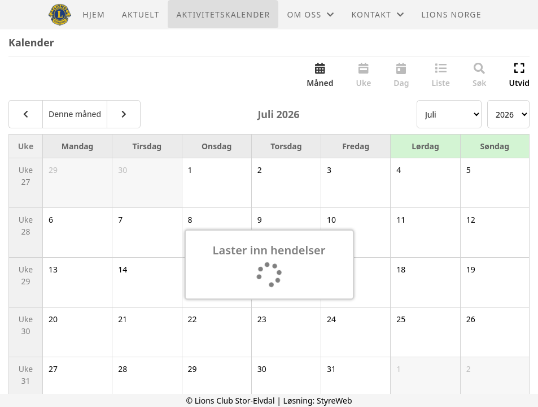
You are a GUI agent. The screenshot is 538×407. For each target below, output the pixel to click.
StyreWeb (334, 400)
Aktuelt (141, 14)
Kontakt (377, 14)
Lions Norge (451, 14)
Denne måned (75, 114)
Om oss (310, 14)
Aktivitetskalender (223, 14)
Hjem (93, 14)
